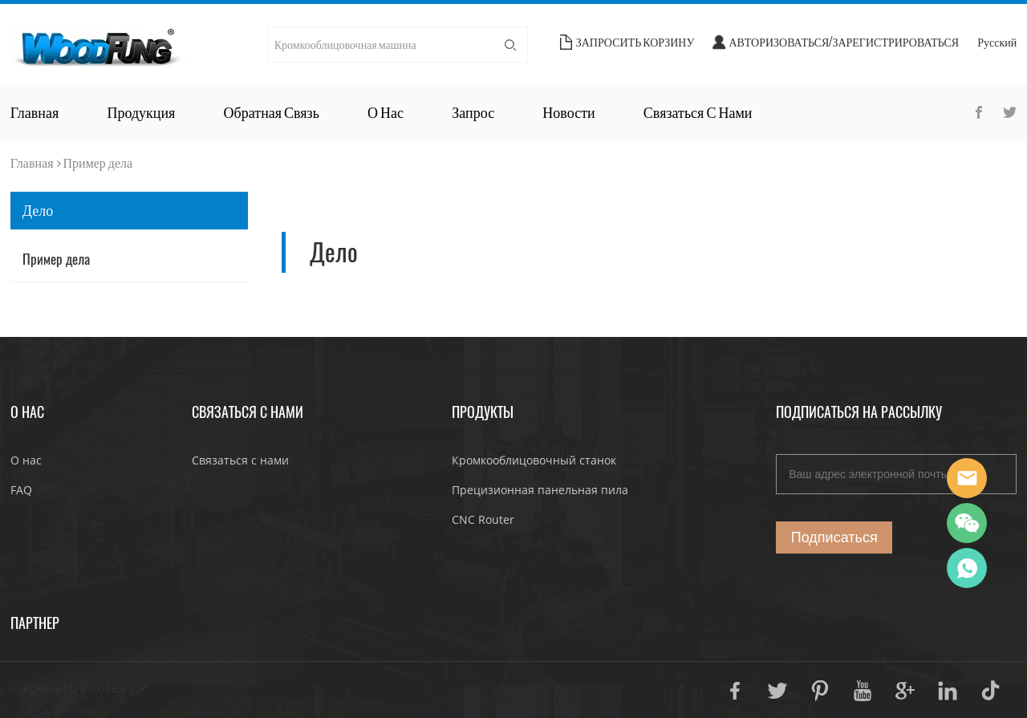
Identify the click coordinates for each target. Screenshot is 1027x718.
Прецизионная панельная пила (540, 489)
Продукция (141, 112)
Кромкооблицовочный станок (534, 460)
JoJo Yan (967, 478)
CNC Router (483, 519)
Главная (34, 112)
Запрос (473, 112)
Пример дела (98, 162)
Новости (568, 112)
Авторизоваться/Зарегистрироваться (844, 42)
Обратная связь (271, 112)
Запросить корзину (635, 42)
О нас (385, 112)
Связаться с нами (698, 112)
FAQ (21, 489)
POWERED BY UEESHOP (85, 688)
